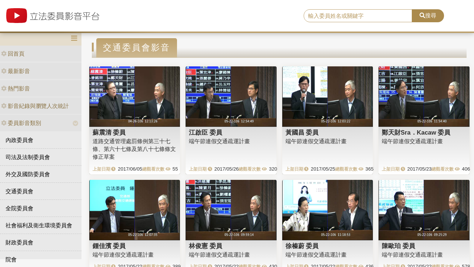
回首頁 (12, 53)
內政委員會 (19, 140)
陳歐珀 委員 (398, 246)
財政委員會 (19, 242)
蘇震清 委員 (109, 132)
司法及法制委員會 (28, 157)
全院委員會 (19, 208)
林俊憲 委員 (205, 246)
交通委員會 (19, 191)
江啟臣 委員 (205, 132)
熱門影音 (15, 88)
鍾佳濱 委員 (109, 246)
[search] (358, 16)
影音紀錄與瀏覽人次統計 (35, 106)
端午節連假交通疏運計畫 (219, 141)
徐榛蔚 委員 (302, 246)
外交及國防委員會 (28, 174)
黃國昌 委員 (302, 132)
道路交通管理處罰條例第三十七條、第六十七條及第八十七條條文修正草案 (134, 149)
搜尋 (428, 15)
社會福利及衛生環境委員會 (39, 225)
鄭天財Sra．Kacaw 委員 (416, 132)
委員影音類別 (21, 123)
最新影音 (15, 71)
